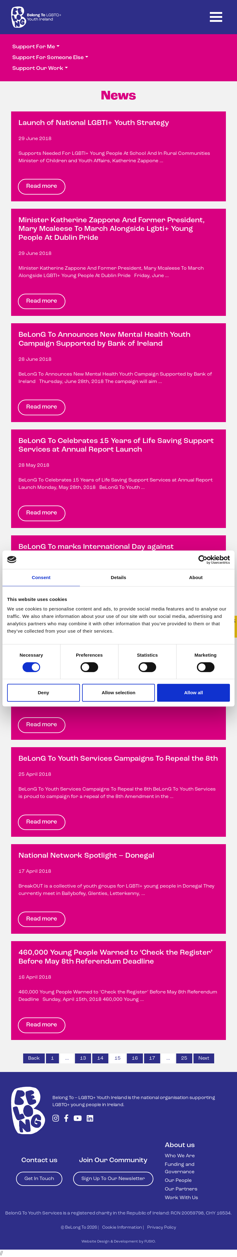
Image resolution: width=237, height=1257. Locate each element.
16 (135, 1058)
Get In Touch (39, 1178)
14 (100, 1058)
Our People (178, 1180)
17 (152, 1058)
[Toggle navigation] (216, 17)
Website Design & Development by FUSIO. (118, 1241)
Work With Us (181, 1197)
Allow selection (118, 692)
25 (184, 1058)
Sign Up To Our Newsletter (113, 1178)
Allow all (193, 692)
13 (83, 1058)
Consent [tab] (41, 577)
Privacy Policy (161, 1227)
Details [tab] (118, 577)
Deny (43, 692)
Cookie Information (122, 1227)
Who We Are (180, 1156)
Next (203, 1058)
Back (34, 1058)
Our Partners (181, 1189)
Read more (41, 186)
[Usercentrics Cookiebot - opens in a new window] (203, 559)
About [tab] (196, 577)
